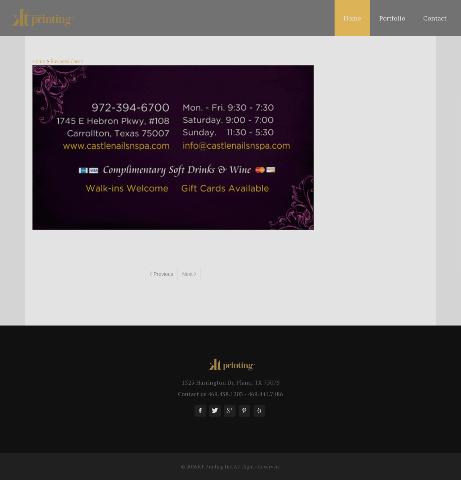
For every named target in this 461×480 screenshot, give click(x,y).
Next (189, 274)
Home (38, 61)
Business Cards (67, 61)
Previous (161, 274)
